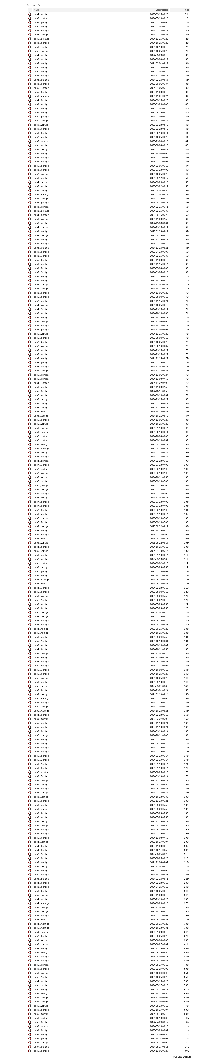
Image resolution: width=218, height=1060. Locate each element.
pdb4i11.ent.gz (41, 383)
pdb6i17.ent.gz (41, 776)
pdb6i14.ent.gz (41, 756)
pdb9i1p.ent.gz (41, 1010)
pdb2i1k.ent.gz (41, 452)
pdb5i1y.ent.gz (41, 141)
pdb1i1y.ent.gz (41, 633)
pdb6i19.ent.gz (41, 153)
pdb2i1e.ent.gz (41, 293)
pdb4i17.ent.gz (41, 407)
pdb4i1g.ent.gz (41, 14)
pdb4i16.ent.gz (41, 100)
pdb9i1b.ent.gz (41, 231)
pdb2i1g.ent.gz (41, 329)
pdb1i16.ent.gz (41, 989)
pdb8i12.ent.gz (41, 743)
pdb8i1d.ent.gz (41, 813)
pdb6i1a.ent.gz (41, 657)
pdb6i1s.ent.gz (41, 694)
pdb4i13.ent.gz (41, 547)
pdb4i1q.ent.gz (41, 362)
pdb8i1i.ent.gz (41, 825)
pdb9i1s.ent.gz (41, 940)
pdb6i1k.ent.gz (41, 973)
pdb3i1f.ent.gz (41, 911)
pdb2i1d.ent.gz (41, 342)
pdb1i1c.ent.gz (41, 379)
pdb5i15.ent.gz (41, 317)
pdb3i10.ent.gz (41, 239)
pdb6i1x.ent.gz (41, 1014)
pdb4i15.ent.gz (41, 588)
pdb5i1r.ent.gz (41, 1005)
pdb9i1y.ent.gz (41, 932)
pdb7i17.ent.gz (41, 493)
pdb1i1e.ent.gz (41, 874)
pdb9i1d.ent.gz (41, 243)
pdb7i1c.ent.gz (41, 473)
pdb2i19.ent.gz (41, 624)
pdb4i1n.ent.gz (41, 530)
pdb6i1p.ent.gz (41, 1051)
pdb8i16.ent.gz (41, 575)
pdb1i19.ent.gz (41, 837)
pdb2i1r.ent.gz (41, 792)
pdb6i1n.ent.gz (41, 682)
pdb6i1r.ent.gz (41, 489)
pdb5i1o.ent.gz (41, 801)
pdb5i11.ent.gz (41, 88)
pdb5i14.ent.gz (41, 166)
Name (36, 10)
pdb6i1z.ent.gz (41, 428)
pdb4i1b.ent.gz (41, 55)
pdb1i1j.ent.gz (41, 120)
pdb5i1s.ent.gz (41, 477)
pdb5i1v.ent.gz (41, 993)
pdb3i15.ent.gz (41, 157)
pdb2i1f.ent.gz (41, 284)
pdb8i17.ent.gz (41, 784)
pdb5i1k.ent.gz (41, 399)
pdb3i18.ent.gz (41, 43)
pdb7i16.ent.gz (41, 465)
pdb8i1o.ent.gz (41, 637)
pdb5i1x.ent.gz (41, 866)
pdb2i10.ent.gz (41, 247)
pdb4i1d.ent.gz (41, 948)
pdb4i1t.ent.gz (41, 235)
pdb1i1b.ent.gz (41, 71)
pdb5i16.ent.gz (41, 669)
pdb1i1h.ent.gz (41, 108)
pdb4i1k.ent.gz (41, 461)
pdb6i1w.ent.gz (41, 448)
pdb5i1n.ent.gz (41, 723)
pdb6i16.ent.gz (41, 751)
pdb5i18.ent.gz (41, 391)
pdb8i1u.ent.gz (41, 1034)
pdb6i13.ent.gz (41, 747)
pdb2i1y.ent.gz (41, 538)
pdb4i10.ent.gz (41, 366)
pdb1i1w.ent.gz (41, 710)
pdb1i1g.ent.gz (41, 116)
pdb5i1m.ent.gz (41, 194)
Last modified (162, 10)
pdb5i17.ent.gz (41, 641)
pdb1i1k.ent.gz (41, 686)
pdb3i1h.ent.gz (41, 75)
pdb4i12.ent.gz (41, 309)
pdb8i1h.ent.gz (41, 805)
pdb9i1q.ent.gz (41, 1038)
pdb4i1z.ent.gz (41, 182)
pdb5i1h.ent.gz (41, 354)
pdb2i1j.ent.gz (41, 440)
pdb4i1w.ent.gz (41, 924)
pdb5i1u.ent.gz (41, 870)
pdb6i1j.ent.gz (41, 18)
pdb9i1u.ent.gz (41, 969)
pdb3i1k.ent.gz (41, 821)
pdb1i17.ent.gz (41, 977)
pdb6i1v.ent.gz (41, 444)
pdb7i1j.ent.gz (41, 485)
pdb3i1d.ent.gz (41, 30)
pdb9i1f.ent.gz (41, 125)
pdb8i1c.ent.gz (41, 596)
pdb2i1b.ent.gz (41, 79)
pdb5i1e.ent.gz (41, 358)
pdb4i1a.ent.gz (41, 883)
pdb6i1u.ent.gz (41, 702)
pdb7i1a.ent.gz (41, 559)
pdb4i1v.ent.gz (41, 629)
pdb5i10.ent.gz (41, 260)
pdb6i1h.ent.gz (41, 555)
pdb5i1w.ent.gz (41, 928)
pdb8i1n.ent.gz (41, 620)
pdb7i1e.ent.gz (41, 481)
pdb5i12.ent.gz (41, 272)
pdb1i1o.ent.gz (41, 67)
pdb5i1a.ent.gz (41, 674)
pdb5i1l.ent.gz (41, 907)
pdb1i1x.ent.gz (41, 678)
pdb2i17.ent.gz (41, 854)
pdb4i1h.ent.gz (41, 215)
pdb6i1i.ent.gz (41, 198)
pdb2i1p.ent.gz (41, 862)
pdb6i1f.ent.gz (41, 551)
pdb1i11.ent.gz (41, 985)
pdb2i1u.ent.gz (41, 137)
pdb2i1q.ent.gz (41, 202)
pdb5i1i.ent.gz (41, 321)
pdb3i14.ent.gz (41, 161)
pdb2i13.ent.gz (41, 456)
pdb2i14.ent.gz (41, 936)
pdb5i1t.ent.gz (41, 542)
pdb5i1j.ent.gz (41, 370)
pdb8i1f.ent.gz (41, 809)
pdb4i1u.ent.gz (41, 661)
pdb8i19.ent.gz (41, 608)
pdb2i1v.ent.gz (41, 411)
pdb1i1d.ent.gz (41, 592)
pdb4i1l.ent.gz (41, 34)
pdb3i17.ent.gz (41, 190)
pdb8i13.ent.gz (41, 960)
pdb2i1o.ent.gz (41, 301)
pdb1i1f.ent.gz (41, 612)
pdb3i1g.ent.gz (41, 22)
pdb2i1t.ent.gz (41, 735)
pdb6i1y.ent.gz (41, 1026)
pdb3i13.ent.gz (41, 133)
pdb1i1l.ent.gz (41, 706)
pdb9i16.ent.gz (41, 1030)
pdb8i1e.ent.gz (41, 829)
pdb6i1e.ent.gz (41, 420)
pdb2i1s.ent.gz (41, 346)
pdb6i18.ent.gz (41, 768)
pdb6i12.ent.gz (41, 764)
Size (187, 10)
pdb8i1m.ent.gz (41, 96)
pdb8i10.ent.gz (41, 891)
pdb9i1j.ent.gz (41, 997)
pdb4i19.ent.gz (41, 649)
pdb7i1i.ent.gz (41, 469)
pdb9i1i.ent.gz (41, 1001)
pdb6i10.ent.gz (41, 731)
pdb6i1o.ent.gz (41, 387)
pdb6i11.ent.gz (41, 760)
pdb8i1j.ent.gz (41, 797)
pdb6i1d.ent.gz (41, 833)
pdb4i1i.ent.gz (41, 842)
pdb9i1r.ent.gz (41, 1042)
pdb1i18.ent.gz (41, 1022)
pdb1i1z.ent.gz (41, 51)
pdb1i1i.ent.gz (41, 563)
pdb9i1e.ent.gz (41, 276)
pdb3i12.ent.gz (41, 878)
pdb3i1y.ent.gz (41, 432)
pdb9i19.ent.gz (41, 129)
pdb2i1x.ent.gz (41, 174)
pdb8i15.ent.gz (41, 264)
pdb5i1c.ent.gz (41, 374)
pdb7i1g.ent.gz (41, 506)
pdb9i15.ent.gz (41, 268)
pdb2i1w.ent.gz (41, 772)
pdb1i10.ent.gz (41, 956)
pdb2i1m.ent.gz (41, 211)
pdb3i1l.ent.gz (41, 780)
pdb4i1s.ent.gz (41, 497)
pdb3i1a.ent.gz (41, 645)
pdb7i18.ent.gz (41, 510)
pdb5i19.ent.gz (41, 325)
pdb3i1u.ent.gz (41, 223)
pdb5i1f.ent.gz (41, 526)
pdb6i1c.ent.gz (41, 219)
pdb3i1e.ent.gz (41, 84)
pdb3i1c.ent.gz (41, 206)
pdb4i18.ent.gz (41, 850)
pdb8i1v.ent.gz (41, 952)
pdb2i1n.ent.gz (41, 112)
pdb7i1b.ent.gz (41, 1046)
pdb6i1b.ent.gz (41, 178)
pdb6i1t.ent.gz (41, 334)
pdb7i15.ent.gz (41, 522)
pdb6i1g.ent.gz (41, 514)
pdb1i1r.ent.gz (41, 424)
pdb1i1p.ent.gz (41, 26)
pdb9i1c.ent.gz (41, 149)
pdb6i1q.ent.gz (41, 313)
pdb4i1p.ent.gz (41, 899)
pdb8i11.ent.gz (41, 47)
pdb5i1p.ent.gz (41, 727)
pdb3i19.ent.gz (41, 170)
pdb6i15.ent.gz (41, 739)
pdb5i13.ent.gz (41, 92)
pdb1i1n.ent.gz (41, 145)
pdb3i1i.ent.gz (41, 653)
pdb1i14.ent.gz (41, 338)
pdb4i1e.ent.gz (41, 715)
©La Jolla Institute (182, 1056)
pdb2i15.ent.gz (41, 256)
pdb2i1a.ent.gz (41, 395)
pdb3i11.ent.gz (41, 403)
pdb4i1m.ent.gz (41, 903)
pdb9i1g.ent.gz (41, 252)
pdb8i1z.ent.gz (41, 567)
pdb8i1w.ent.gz (41, 579)
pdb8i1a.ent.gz (41, 604)
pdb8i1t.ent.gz (41, 944)
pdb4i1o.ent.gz (41, 981)
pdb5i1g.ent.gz (41, 350)
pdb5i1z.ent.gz (41, 895)
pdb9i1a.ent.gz (41, 104)
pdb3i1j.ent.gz (41, 415)
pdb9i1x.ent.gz (41, 719)
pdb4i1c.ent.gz (41, 305)
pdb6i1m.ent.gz (41, 38)
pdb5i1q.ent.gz (41, 186)
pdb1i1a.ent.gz (41, 665)
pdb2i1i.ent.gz (41, 288)
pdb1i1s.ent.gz (41, 965)
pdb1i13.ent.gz (41, 297)
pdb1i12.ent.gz (41, 600)
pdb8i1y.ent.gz (41, 583)
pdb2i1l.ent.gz (41, 436)
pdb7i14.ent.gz (41, 501)
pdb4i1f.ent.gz (41, 227)
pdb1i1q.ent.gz (41, 571)
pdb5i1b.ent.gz (41, 63)
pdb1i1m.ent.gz (41, 698)
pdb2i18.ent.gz (41, 887)
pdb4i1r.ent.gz (41, 616)
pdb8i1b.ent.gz (41, 59)
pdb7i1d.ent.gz (41, 534)
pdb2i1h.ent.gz (41, 280)
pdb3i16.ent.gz (41, 915)
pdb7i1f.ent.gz (41, 518)
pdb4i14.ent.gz (41, 846)
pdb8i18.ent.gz (41, 788)
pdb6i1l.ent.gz (41, 1018)
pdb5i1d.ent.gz (41, 690)
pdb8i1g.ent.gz (41, 817)
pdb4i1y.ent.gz (41, 919)
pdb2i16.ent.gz (41, 858)
